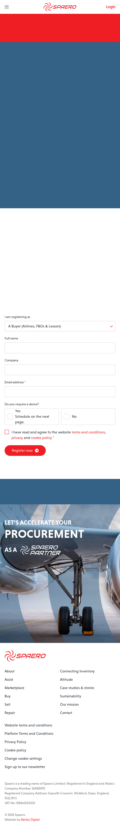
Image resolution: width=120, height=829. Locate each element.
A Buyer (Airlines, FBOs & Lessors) (34, 326)
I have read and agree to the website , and (58, 435)
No (74, 416)
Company (11, 360)
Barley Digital (30, 819)
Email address (15, 382)
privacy (17, 438)
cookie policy (41, 438)
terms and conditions (88, 432)
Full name (11, 338)
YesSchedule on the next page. (32, 416)
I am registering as (17, 317)
